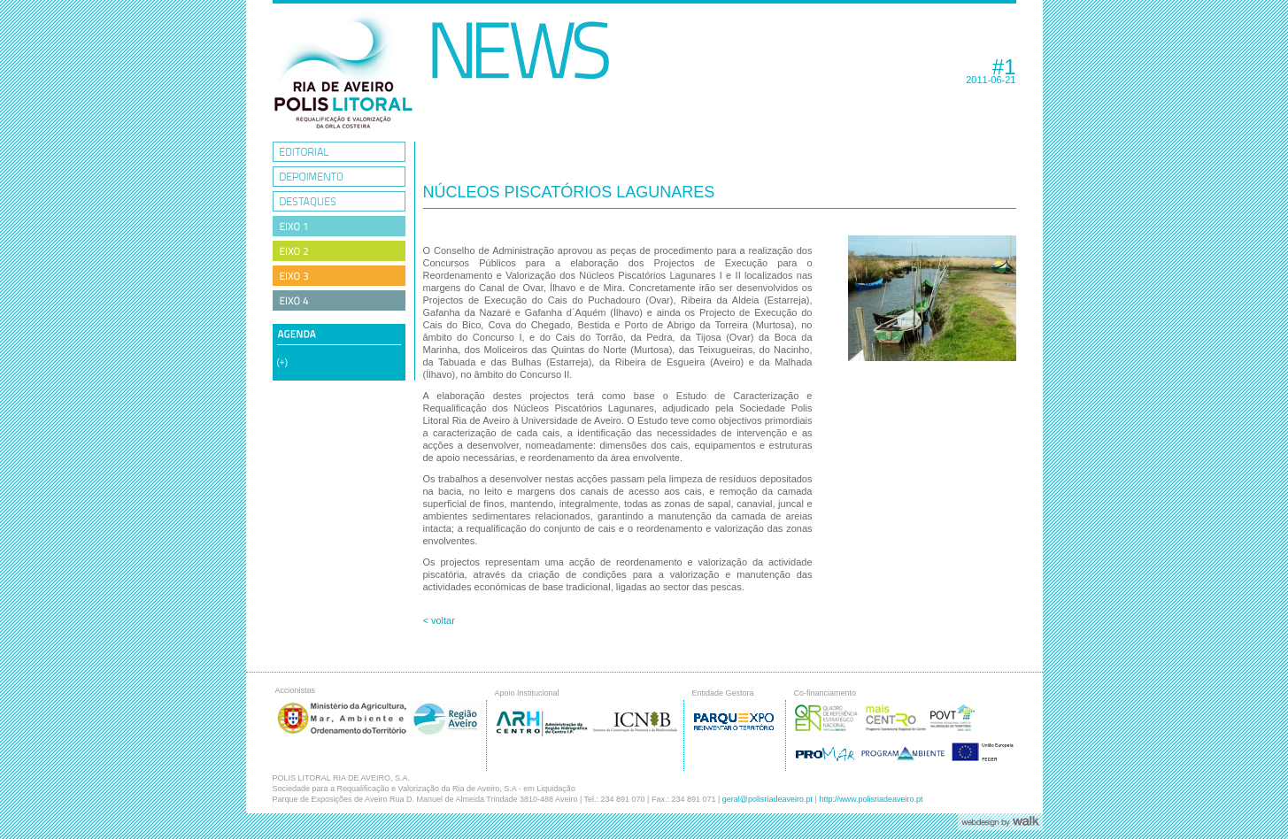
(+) (283, 362)
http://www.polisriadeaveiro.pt (870, 799)
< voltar (439, 620)
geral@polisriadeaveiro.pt (767, 799)
